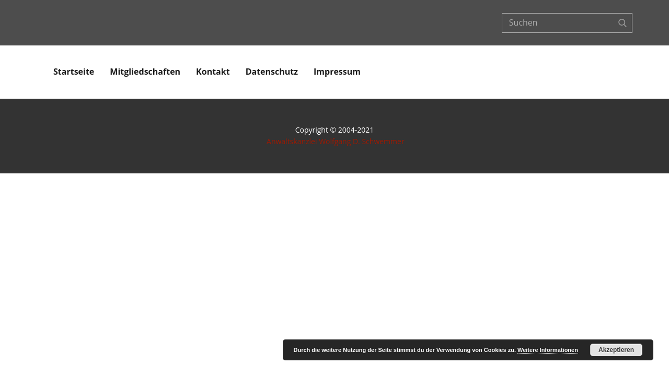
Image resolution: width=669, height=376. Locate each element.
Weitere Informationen (547, 350)
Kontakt (213, 71)
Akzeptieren (616, 350)
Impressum (337, 71)
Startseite (73, 71)
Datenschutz (272, 71)
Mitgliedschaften (145, 71)
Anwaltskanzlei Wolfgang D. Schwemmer (336, 141)
